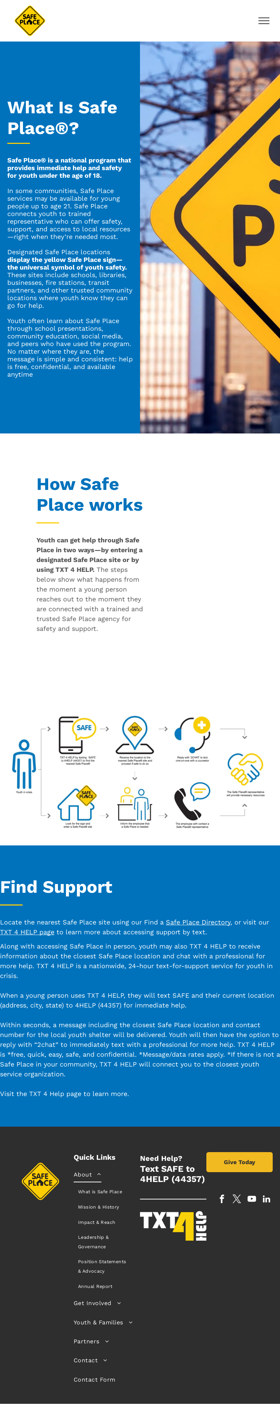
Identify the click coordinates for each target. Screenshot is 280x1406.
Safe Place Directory (198, 922)
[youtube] (251, 1200)
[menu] (263, 20)
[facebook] (221, 1200)
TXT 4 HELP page (27, 932)
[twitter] (236, 1200)
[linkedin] (266, 1200)
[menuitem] (104, 1229)
